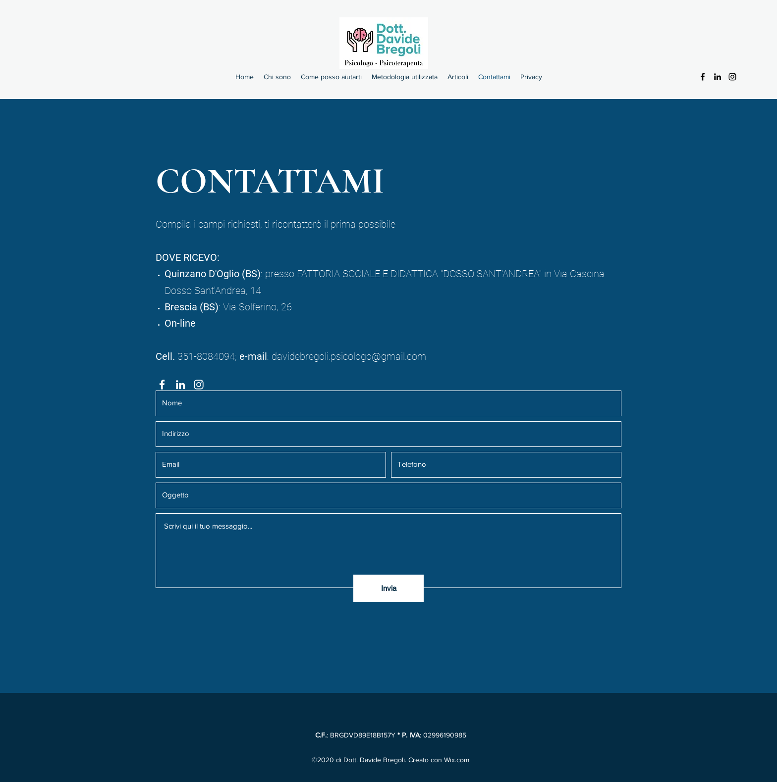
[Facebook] (703, 77)
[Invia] (388, 588)
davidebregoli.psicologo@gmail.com (349, 356)
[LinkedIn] (717, 77)
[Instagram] (732, 77)
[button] (331, 76)
